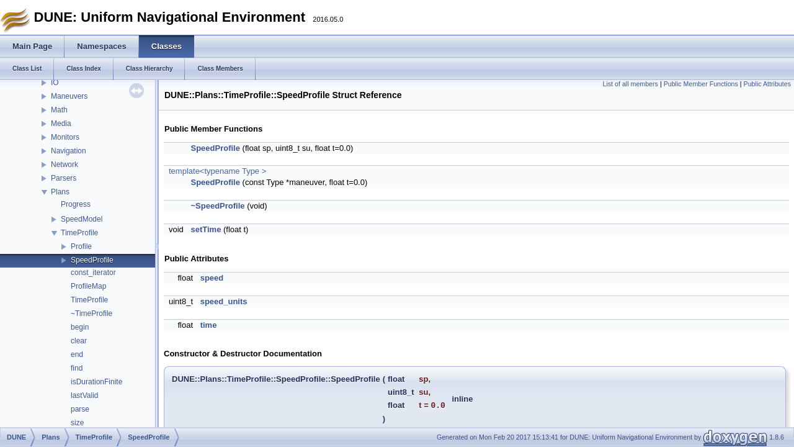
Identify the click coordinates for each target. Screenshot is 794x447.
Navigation (68, 151)
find (77, 368)
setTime (205, 229)
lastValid (84, 395)
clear (79, 340)
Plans (60, 191)
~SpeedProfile (217, 205)
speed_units (224, 301)
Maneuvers (69, 96)
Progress (76, 204)
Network (64, 164)
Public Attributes (767, 84)
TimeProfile (79, 232)
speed (212, 277)
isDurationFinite (96, 381)
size (77, 422)
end (77, 354)
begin (80, 327)
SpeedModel (81, 219)
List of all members (630, 84)
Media (61, 123)
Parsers (63, 178)
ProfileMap (88, 286)
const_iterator (93, 272)
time (208, 325)
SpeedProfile (92, 260)
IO (55, 82)
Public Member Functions (701, 84)
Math (59, 110)
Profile (81, 246)
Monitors (65, 137)
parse (80, 409)
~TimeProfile (91, 313)
